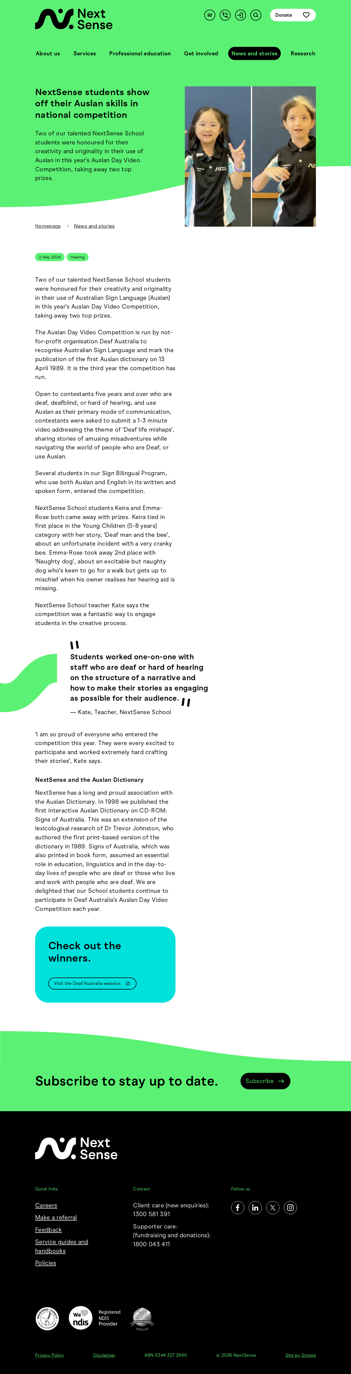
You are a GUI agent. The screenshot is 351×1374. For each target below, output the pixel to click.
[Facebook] (237, 1207)
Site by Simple (300, 1355)
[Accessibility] (209, 15)
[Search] (255, 15)
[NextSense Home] (73, 19)
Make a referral (56, 1217)
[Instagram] (290, 1207)
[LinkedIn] (255, 1207)
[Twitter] (272, 1207)
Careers (46, 1205)
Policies (45, 1263)
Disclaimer (104, 1355)
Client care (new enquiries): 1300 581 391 (171, 1210)
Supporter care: (175, 1236)
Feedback (48, 1229)
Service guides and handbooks (61, 1246)
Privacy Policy (49, 1355)
